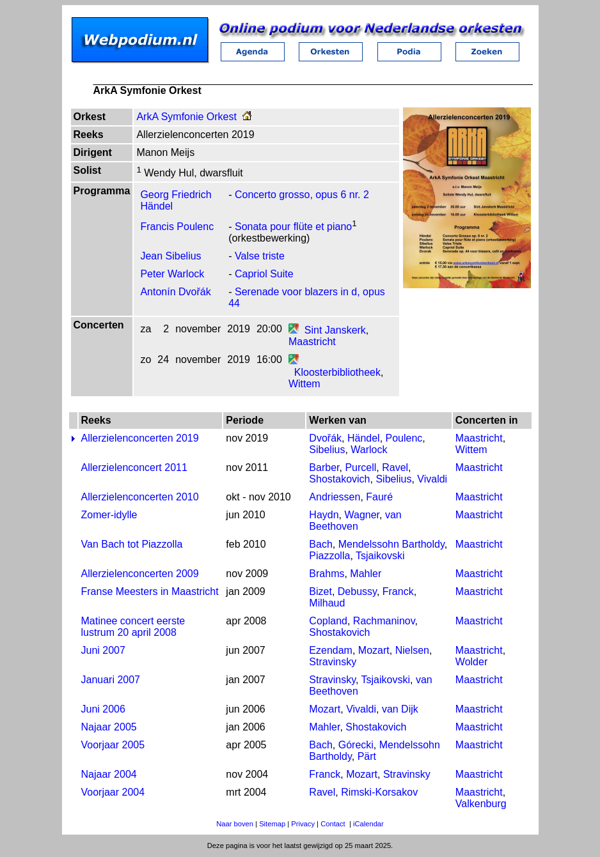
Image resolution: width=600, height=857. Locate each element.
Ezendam (330, 650)
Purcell (360, 467)
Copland (328, 620)
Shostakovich (339, 479)
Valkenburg (481, 803)
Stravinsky (332, 661)
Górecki (356, 744)
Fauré (379, 496)
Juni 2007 (103, 650)
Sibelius (327, 449)
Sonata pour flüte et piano (293, 226)
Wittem (304, 383)
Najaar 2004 (109, 774)
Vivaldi (432, 479)
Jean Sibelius (170, 256)
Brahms (326, 573)
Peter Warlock (172, 273)
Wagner (361, 514)
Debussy (357, 591)
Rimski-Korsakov (379, 792)
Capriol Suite (264, 273)
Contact (332, 824)
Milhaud (327, 603)
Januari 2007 (111, 679)
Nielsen (412, 650)
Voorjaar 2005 (113, 744)
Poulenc (404, 438)
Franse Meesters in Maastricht (150, 591)
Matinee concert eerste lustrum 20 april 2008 (133, 626)
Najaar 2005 (109, 727)
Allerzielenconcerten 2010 (140, 496)
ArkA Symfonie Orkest (186, 116)
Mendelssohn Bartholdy (391, 544)
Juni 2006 (103, 709)
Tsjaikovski (380, 555)
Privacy (303, 824)
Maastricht (312, 341)
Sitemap (272, 824)
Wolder (471, 661)
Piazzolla (329, 555)
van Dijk (400, 709)
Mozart (374, 650)
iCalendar (368, 824)
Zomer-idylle (109, 514)
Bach (320, 544)
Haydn (323, 514)
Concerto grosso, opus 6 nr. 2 (302, 194)
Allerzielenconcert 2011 (134, 467)
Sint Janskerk (335, 330)
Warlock (369, 449)
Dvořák (325, 438)
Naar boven (234, 824)
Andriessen (334, 496)
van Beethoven (355, 520)
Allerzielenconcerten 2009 (140, 573)
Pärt (367, 756)
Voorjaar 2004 (113, 792)
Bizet (320, 591)
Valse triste (260, 256)
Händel (363, 438)
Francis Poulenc (177, 226)
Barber (324, 467)
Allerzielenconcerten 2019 (140, 438)
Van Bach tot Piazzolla (132, 544)
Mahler (365, 573)
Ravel (395, 467)
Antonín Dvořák (175, 291)
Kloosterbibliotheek (337, 372)
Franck (398, 591)
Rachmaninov (384, 620)
